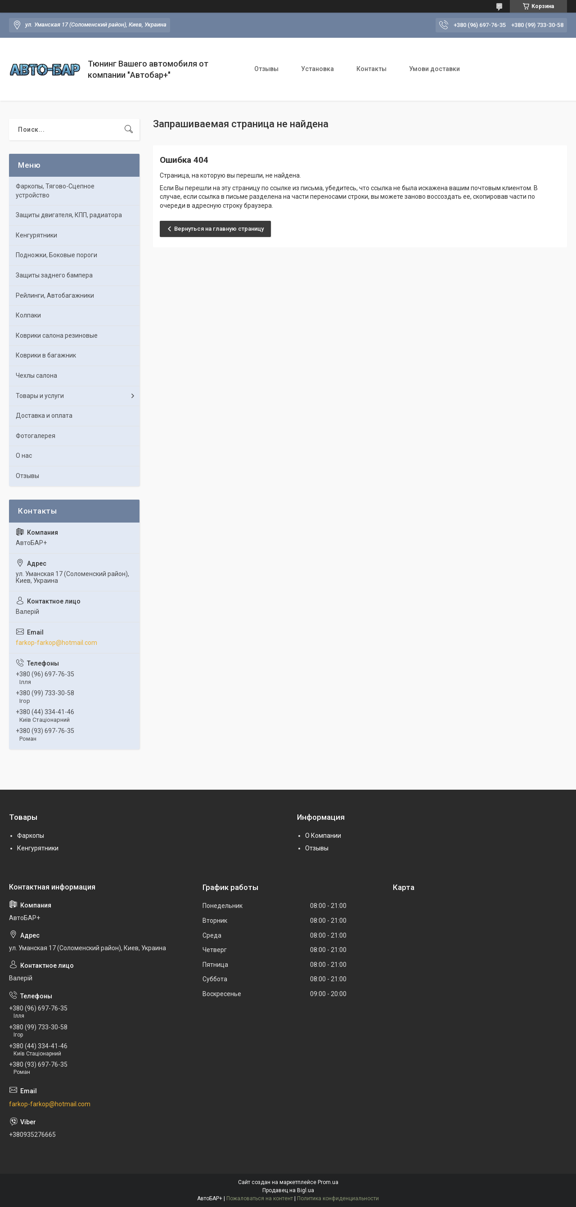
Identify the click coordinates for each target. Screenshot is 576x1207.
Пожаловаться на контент (259, 1198)
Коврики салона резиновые (57, 335)
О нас (24, 455)
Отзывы (266, 68)
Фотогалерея (35, 435)
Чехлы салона (36, 375)
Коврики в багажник (46, 355)
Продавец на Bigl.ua (288, 1190)
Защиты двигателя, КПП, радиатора (69, 215)
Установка (317, 68)
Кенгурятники (36, 235)
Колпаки (28, 315)
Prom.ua (328, 1182)
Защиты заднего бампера (54, 275)
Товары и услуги (40, 395)
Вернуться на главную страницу (219, 228)
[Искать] (129, 129)
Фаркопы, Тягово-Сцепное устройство (55, 191)
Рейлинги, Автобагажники (55, 295)
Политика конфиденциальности (338, 1198)
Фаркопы (30, 835)
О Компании (323, 835)
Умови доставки (434, 68)
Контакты (371, 68)
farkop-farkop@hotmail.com (56, 642)
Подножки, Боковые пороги (56, 255)
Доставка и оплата (44, 415)
